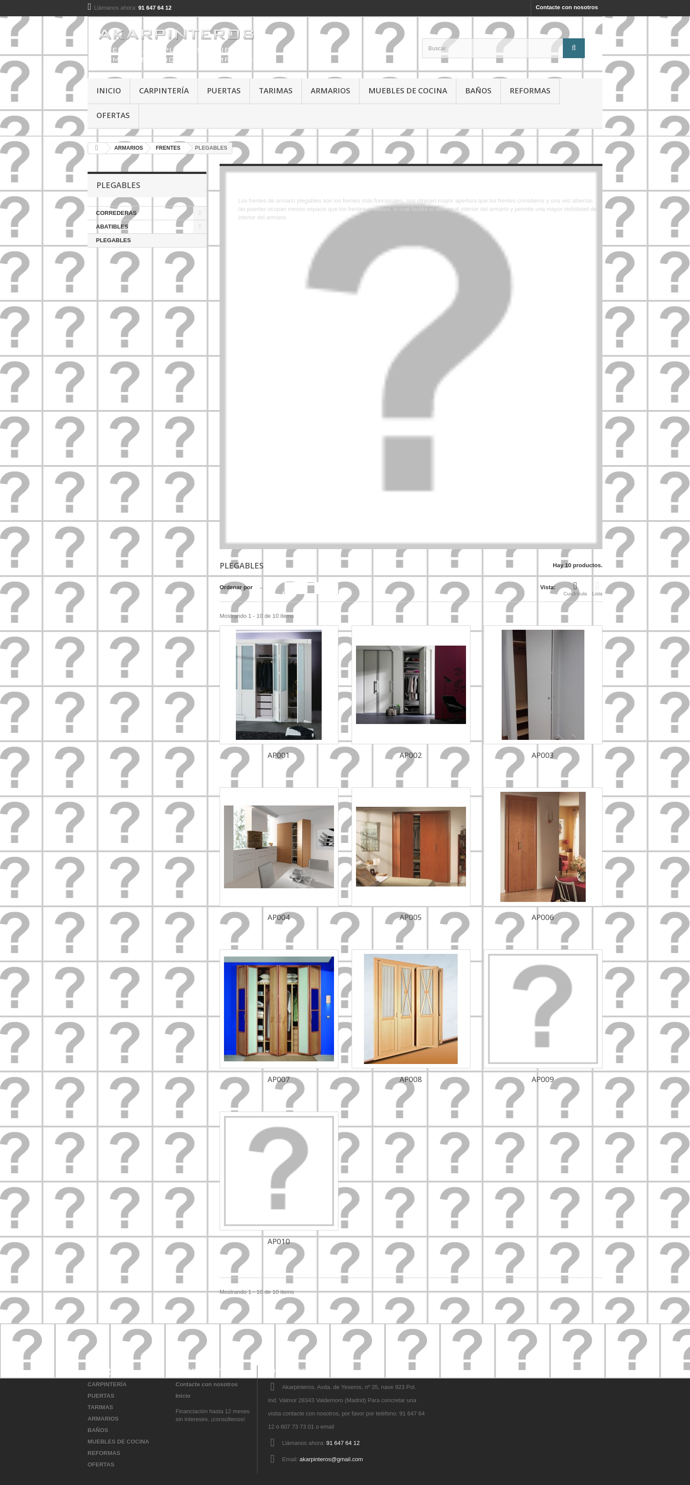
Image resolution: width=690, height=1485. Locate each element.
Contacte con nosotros (567, 7)
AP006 (543, 917)
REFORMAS (530, 90)
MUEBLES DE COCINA (407, 90)
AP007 (279, 1079)
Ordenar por (236, 587)
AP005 (411, 917)
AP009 (543, 1079)
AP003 (543, 755)
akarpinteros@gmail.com (331, 1459)
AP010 (279, 1241)
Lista (597, 588)
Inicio (108, 90)
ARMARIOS (330, 90)
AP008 (411, 1079)
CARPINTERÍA (164, 90)
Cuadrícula (575, 588)
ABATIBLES (112, 226)
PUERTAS (224, 90)
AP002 (411, 755)
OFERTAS (113, 115)
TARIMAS (276, 90)
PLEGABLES (113, 240)
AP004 (279, 917)
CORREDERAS (116, 213)
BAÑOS (478, 90)
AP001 (279, 755)
